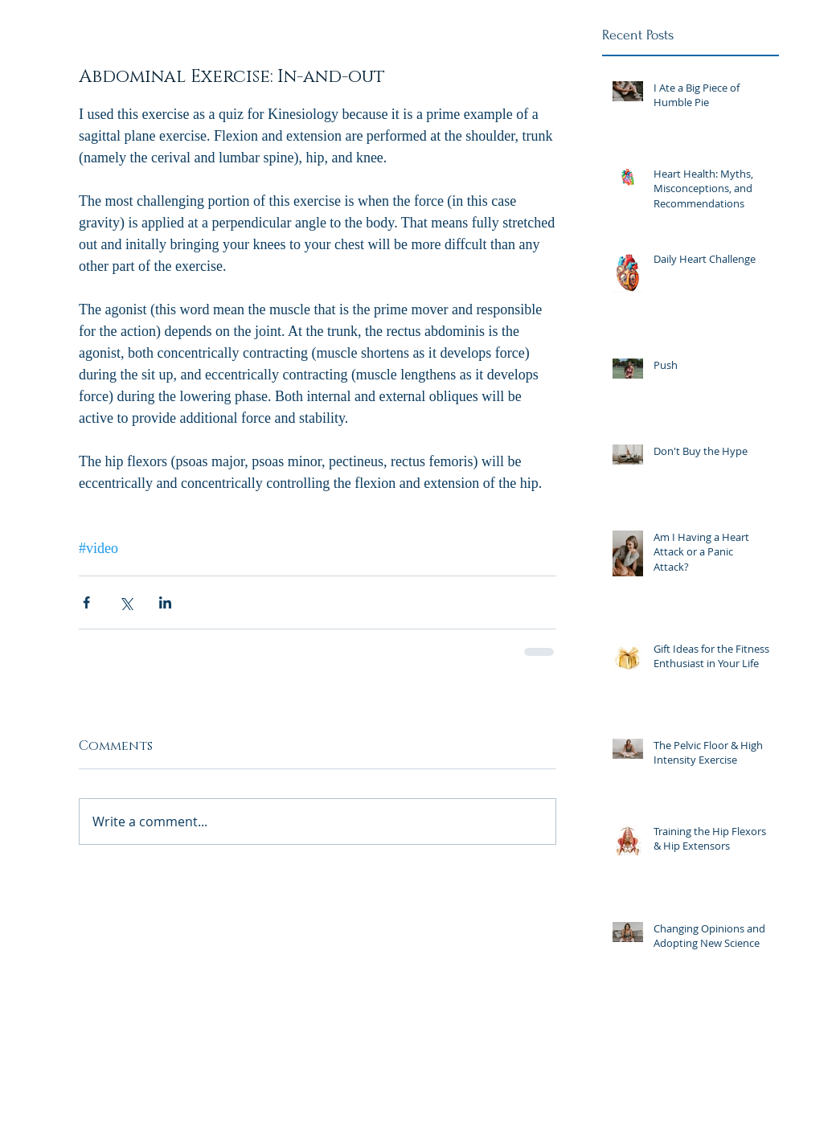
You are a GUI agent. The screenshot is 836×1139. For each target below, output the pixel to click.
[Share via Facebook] (86, 602)
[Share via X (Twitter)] (125, 602)
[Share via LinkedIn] (165, 602)
